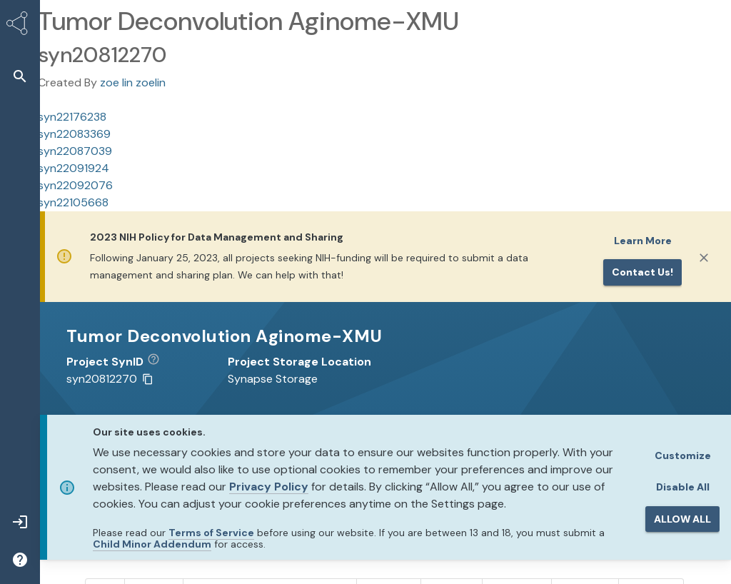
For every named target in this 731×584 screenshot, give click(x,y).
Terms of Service (211, 532)
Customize (683, 455)
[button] (20, 76)
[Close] (704, 257)
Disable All (683, 486)
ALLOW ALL (682, 519)
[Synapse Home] (20, 25)
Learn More (643, 240)
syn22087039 (75, 151)
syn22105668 (73, 202)
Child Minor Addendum (152, 544)
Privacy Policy (268, 486)
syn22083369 (74, 133)
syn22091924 (73, 168)
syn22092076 (75, 185)
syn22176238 (72, 116)
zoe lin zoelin (133, 82)
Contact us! (642, 272)
